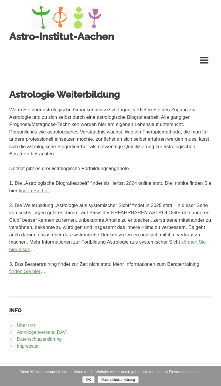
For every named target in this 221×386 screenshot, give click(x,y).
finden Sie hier (34, 190)
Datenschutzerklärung (39, 339)
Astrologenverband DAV (41, 332)
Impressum (28, 346)
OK (88, 380)
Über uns (26, 325)
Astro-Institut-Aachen (61, 36)
